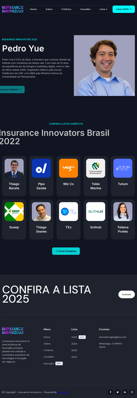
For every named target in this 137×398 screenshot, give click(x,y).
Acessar (126, 294)
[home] (13, 9)
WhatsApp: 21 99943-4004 (111, 345)
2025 (74, 337)
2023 (74, 350)
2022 (74, 357)
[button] (103, 9)
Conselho (85, 9)
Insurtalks (62, 392)
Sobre (49, 9)
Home (33, 9)
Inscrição (49, 363)
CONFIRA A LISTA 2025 (46, 294)
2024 (74, 343)
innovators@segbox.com (112, 337)
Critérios (66, 9)
